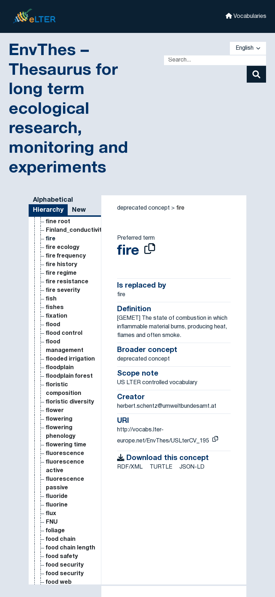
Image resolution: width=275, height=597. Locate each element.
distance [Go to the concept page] (58, 552)
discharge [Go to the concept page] (60, 235)
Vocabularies (246, 16)
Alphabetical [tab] (53, 200)
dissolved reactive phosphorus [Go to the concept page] (63, 535)
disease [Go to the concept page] (57, 243)
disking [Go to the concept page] (56, 252)
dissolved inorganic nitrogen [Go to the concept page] (59, 347)
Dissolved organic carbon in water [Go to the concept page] (71, 458)
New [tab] (79, 210)
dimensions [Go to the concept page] (62, 217)
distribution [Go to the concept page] (62, 561)
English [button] (248, 48)
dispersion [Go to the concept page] (61, 312)
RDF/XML (130, 467)
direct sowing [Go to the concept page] (65, 226)
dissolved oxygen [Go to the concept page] (70, 518)
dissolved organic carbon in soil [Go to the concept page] (71, 432)
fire (180, 208)
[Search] (256, 74)
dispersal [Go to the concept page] (59, 269)
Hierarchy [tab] (48, 210)
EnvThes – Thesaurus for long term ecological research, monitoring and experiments (68, 110)
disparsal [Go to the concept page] (59, 260)
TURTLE (161, 467)
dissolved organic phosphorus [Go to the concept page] (63, 501)
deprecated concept (143, 208)
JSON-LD (191, 467)
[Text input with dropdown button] (215, 60)
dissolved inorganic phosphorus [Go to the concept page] (63, 372)
